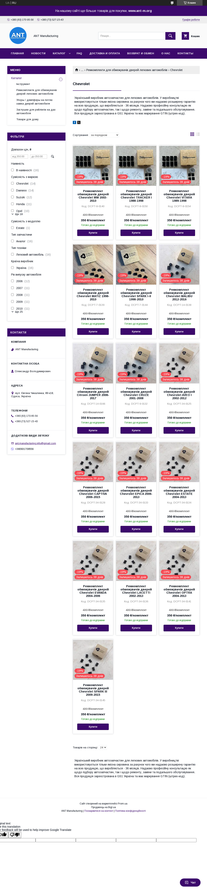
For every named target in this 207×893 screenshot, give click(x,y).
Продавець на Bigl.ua (103, 807)
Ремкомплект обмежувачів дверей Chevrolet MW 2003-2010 (93, 195)
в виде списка (198, 135)
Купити (93, 232)
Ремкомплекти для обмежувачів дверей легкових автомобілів (126, 70)
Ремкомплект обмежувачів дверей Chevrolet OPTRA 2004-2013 (179, 591)
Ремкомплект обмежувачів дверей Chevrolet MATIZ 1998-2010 (93, 294)
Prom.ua (122, 803)
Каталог (59, 53)
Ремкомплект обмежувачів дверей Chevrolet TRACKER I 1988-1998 (136, 195)
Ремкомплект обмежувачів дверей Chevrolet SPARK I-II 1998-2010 (136, 294)
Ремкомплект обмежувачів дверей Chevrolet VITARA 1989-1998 (179, 195)
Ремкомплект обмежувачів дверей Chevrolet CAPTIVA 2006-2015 (93, 492)
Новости (38, 53)
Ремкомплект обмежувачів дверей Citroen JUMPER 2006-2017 (93, 393)
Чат (190, 882)
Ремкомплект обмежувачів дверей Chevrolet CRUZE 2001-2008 (136, 393)
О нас (165, 53)
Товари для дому (27, 119)
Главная (17, 53)
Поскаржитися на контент (98, 810)
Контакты (185, 53)
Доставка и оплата (104, 53)
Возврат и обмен (140, 53)
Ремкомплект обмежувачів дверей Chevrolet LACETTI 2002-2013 (136, 591)
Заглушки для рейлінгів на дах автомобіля (36, 111)
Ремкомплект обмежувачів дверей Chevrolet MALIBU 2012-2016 (179, 294)
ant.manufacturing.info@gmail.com (35, 443)
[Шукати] (170, 36)
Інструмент (23, 84)
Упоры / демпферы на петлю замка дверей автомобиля (34, 101)
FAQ (79, 53)
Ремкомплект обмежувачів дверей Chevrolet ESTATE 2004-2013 (179, 492)
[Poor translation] (14, 834)
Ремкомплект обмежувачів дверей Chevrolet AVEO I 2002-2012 (179, 393)
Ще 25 (19, 311)
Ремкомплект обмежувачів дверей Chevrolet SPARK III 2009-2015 (93, 689)
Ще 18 (19, 214)
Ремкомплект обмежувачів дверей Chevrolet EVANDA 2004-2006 (93, 591)
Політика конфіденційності (130, 810)
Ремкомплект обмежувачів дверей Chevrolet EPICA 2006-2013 (136, 492)
